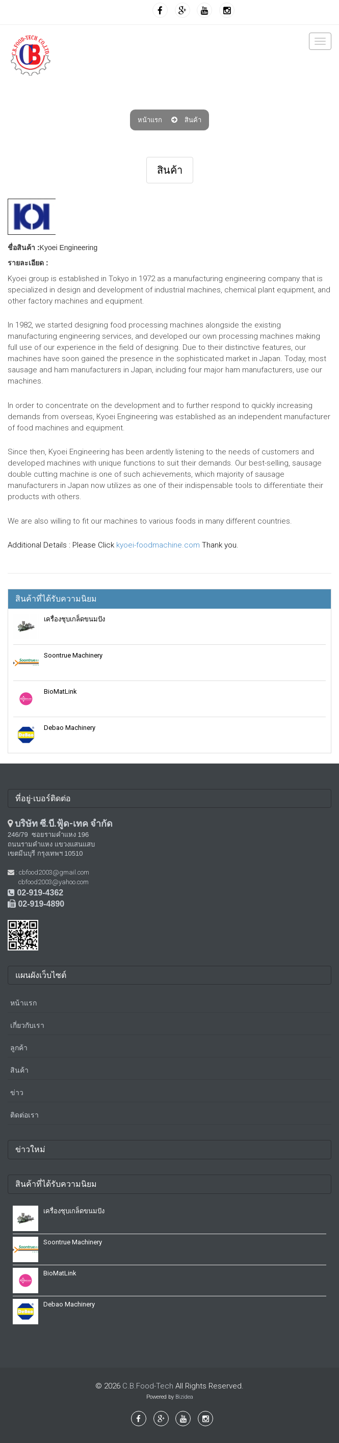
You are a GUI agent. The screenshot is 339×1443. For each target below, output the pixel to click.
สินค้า (193, 120)
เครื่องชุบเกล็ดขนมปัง (74, 619)
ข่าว (16, 1092)
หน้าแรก (150, 120)
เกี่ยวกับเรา (27, 1025)
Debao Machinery (69, 727)
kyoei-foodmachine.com (158, 545)
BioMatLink (60, 691)
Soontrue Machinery (73, 655)
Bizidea (184, 1397)
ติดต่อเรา (24, 1115)
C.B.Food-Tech (147, 1386)
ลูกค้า (19, 1048)
